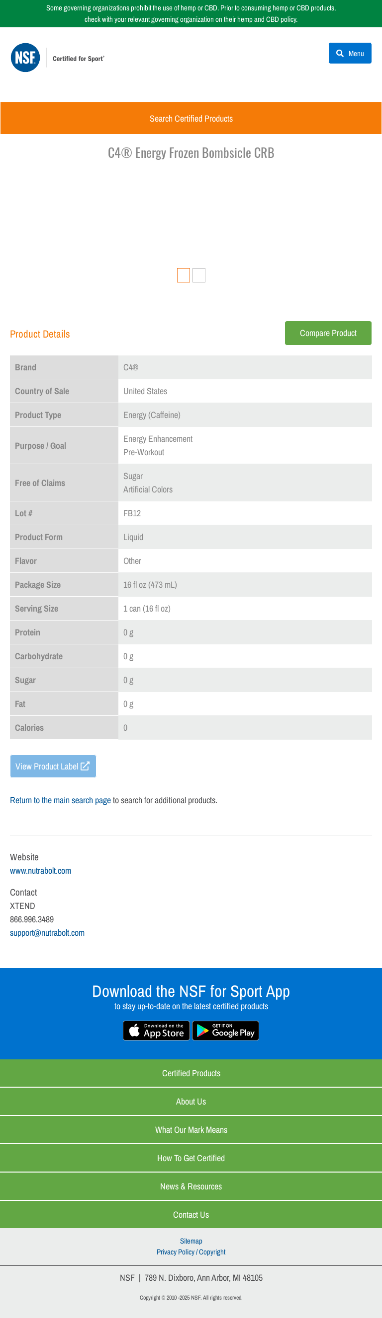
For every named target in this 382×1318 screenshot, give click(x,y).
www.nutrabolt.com (40, 870)
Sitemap (191, 1241)
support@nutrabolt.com (47, 932)
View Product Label (46, 766)
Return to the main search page (60, 800)
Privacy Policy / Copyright (191, 1252)
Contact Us (191, 1214)
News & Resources (191, 1186)
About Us (191, 1101)
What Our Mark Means (191, 1129)
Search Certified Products (191, 118)
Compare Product (328, 333)
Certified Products (191, 1073)
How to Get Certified (191, 1158)
